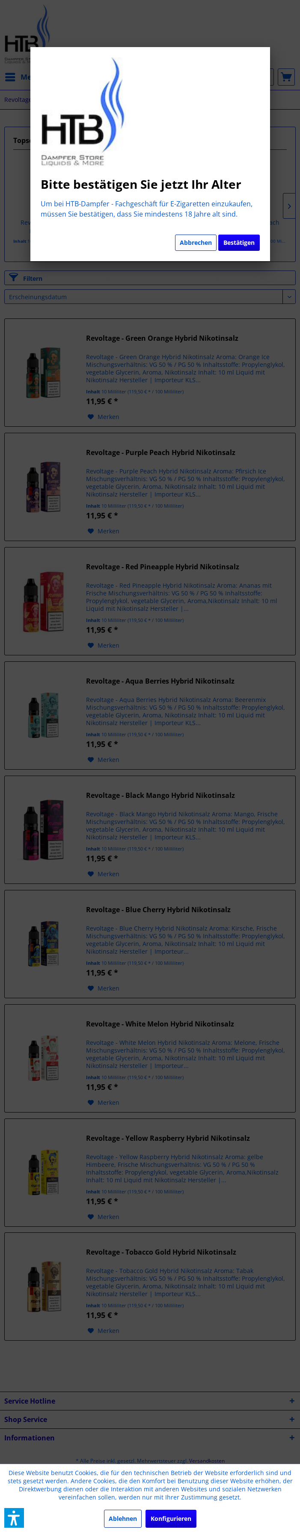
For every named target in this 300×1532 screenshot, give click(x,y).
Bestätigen (239, 242)
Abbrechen (196, 242)
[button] (14, 1518)
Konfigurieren (171, 1518)
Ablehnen (123, 1518)
